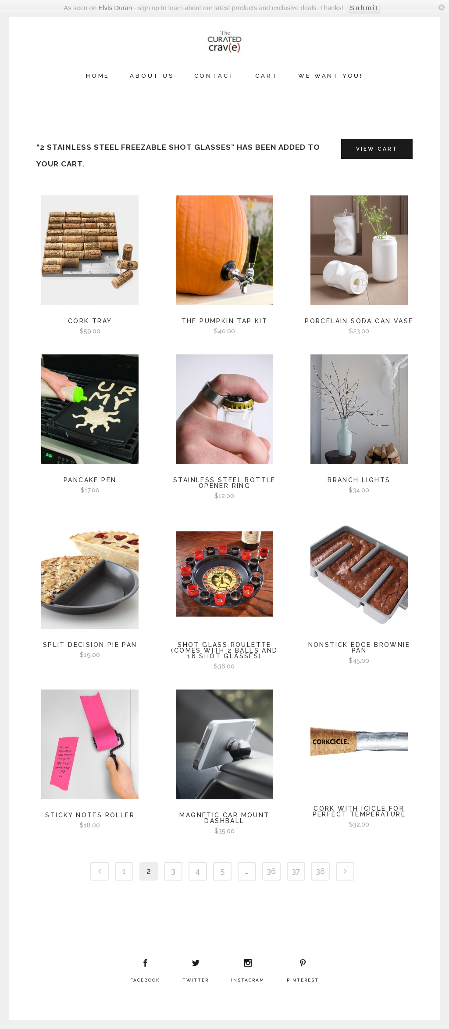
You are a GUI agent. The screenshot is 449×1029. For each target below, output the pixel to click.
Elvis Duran (115, 7)
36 (271, 871)
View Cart (377, 149)
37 (296, 871)
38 (320, 871)
